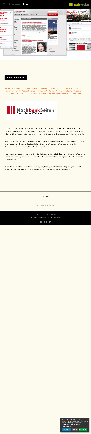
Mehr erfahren (66, 429)
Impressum (58, 218)
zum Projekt (45, 196)
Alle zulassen (83, 429)
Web (25, 4)
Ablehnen (75, 429)
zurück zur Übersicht (45, 206)
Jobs (30, 218)
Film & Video (14, 4)
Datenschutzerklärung (43, 218)
